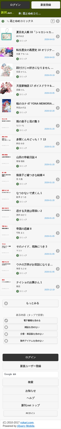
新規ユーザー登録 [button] (30, 366)
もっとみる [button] (32, 303)
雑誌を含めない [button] (32, 327)
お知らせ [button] (30, 390)
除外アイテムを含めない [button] (32, 341)
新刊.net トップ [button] (30, 405)
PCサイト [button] (30, 413)
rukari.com (27, 422)
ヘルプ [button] (30, 398)
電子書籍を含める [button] (32, 320)
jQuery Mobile (25, 426)
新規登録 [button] (46, 4)
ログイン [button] (15, 4)
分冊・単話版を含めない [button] (32, 334)
